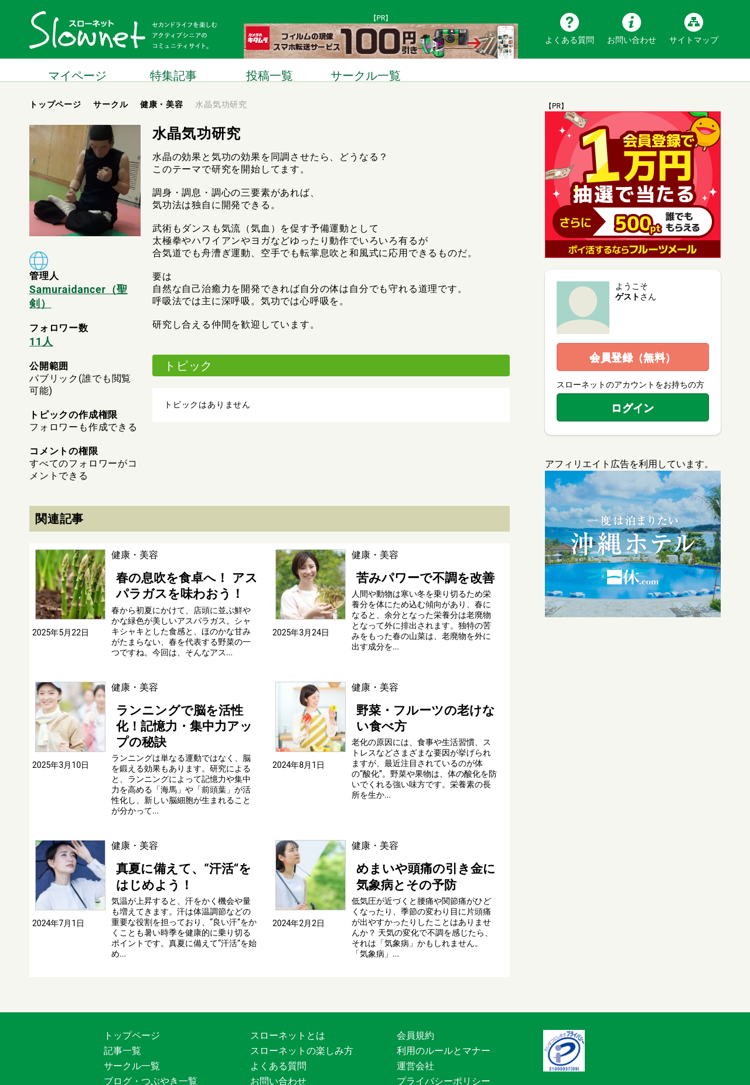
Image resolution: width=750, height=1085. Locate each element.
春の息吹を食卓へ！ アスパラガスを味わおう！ (182, 564)
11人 (40, 324)
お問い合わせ (631, 39)
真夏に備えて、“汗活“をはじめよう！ (180, 824)
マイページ (77, 70)
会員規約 (415, 979)
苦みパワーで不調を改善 (403, 558)
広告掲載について (287, 1040)
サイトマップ (693, 39)
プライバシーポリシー (443, 1024)
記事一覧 (122, 994)
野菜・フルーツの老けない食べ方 (422, 683)
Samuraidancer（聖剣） (84, 288)
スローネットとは (287, 979)
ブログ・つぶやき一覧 (150, 1024)
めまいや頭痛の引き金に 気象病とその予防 (422, 824)
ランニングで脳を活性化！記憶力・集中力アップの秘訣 (177, 689)
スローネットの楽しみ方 (301, 994)
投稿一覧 (269, 70)
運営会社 (415, 1009)
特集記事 (173, 70)
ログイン (632, 408)
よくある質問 (569, 39)
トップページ (132, 979)
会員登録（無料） (632, 357)
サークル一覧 (365, 70)
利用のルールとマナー (443, 994)
